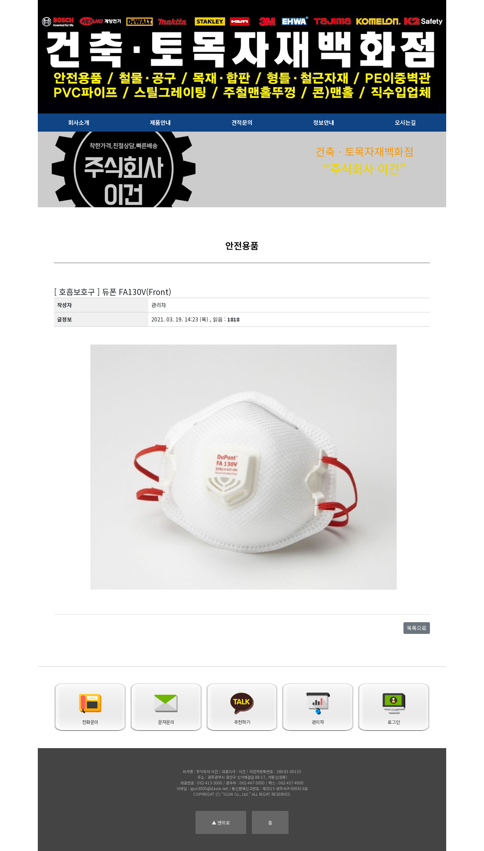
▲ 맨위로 (221, 822)
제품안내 (160, 122)
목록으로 (417, 628)
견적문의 (242, 122)
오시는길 (405, 122)
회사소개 (78, 122)
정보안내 (323, 122)
